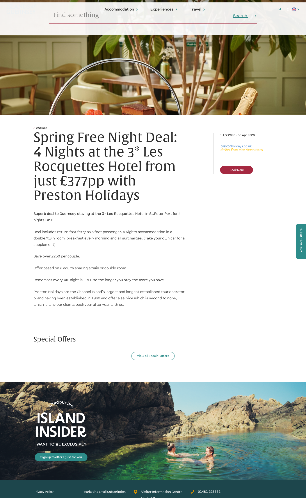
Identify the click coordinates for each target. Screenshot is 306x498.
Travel (197, 9)
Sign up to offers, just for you (61, 457)
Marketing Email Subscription (105, 491)
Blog (256, 9)
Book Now (237, 170)
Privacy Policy (43, 491)
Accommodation (121, 9)
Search (273, 9)
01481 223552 (205, 491)
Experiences (164, 9)
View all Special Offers (153, 356)
